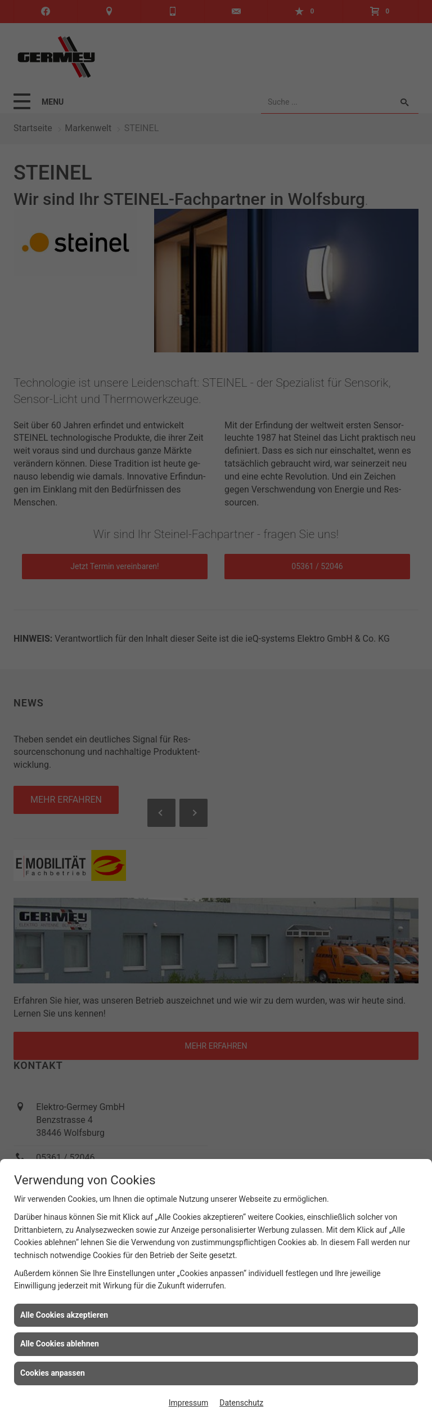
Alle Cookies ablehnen (59, 1343)
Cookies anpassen (52, 1372)
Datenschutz (241, 1402)
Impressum (188, 1402)
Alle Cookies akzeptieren (64, 1314)
